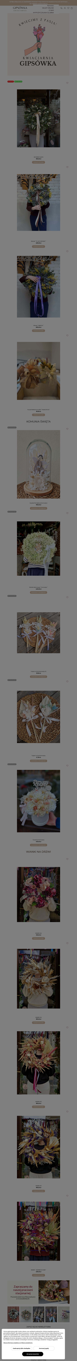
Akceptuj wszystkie (33, 1354)
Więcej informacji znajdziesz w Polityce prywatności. (18, 1343)
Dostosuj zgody (44, 1348)
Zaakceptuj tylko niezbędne (21, 1348)
